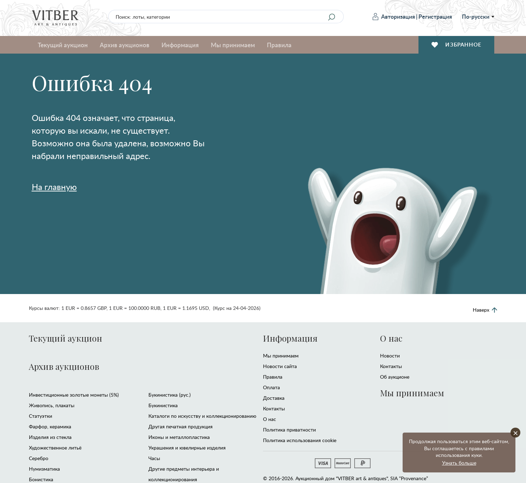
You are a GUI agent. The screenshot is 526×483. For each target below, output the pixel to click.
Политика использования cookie (299, 440)
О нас (269, 419)
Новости (390, 355)
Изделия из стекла (50, 437)
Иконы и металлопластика (179, 437)
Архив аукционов (124, 45)
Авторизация (394, 16)
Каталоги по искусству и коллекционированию (202, 415)
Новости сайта (280, 366)
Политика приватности (289, 429)
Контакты (274, 408)
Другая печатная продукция (180, 426)
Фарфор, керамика (50, 426)
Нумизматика (44, 468)
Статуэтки (40, 415)
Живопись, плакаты (51, 405)
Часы (154, 458)
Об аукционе (394, 376)
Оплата (271, 387)
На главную (54, 186)
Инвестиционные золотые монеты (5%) (74, 394)
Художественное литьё (55, 447)
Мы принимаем (233, 45)
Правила (279, 45)
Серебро (38, 458)
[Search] (332, 17)
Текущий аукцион (63, 45)
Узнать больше (459, 462)
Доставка (274, 398)
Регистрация (435, 16)
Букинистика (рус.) (169, 394)
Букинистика (163, 405)
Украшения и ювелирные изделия (187, 447)
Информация (180, 45)
